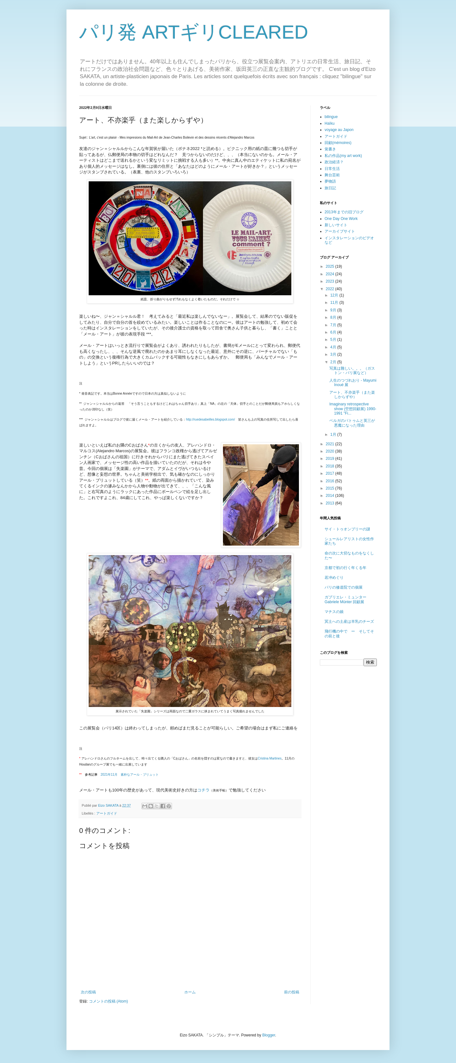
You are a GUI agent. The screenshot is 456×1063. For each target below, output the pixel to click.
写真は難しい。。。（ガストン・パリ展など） (352, 370)
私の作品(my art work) (343, 155)
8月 (333, 317)
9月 (333, 310)
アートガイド (106, 813)
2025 (330, 266)
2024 (330, 274)
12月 (334, 295)
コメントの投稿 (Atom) (108, 1001)
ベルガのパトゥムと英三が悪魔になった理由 (352, 422)
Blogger (268, 1035)
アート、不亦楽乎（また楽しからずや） (352, 394)
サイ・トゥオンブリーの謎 (347, 529)
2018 (330, 466)
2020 (330, 451)
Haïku (329, 123)
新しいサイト (336, 225)
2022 (330, 289)
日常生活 (332, 168)
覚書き (330, 149)
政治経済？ (334, 162)
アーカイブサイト (340, 231)
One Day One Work (341, 218)
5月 (333, 339)
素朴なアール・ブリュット (130, 774)
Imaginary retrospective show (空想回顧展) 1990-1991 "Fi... (352, 409)
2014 (330, 495)
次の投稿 (88, 992)
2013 (330, 503)
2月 (333, 362)
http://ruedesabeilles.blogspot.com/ (210, 419)
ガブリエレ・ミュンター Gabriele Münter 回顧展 (345, 599)
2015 (330, 488)
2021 (330, 444)
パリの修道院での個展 (344, 587)
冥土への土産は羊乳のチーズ (349, 621)
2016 (330, 481)
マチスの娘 (334, 612)
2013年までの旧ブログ (344, 212)
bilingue (331, 117)
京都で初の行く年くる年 (345, 568)
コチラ (203, 790)
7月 (333, 325)
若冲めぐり (334, 577)
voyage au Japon (339, 130)
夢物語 (330, 181)
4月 (333, 347)
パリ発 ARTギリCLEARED (193, 32)
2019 (330, 458)
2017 (330, 473)
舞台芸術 (332, 175)
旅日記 (330, 188)
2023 (330, 281)
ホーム (190, 992)
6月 (333, 332)
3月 (333, 354)
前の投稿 (291, 992)
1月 (333, 434)
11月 (334, 302)
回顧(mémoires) (338, 143)
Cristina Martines (270, 758)
